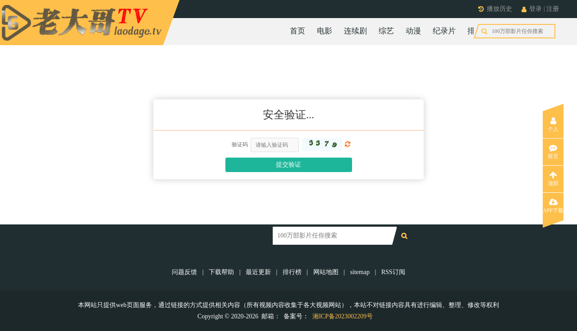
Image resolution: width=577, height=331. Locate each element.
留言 (553, 151)
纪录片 (444, 31)
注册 (552, 8)
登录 (535, 8)
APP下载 (553, 206)
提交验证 (288, 164)
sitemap (360, 272)
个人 (553, 124)
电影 (324, 31)
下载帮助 (221, 272)
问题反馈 (185, 272)
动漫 (413, 31)
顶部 (553, 178)
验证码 (240, 144)
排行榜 (478, 31)
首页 (297, 31)
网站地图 (326, 272)
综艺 (386, 31)
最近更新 (258, 272)
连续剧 (355, 31)
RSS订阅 (393, 272)
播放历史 (499, 8)
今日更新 (517, 31)
